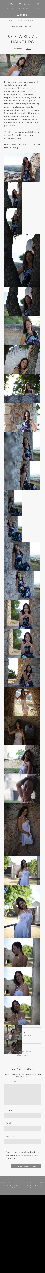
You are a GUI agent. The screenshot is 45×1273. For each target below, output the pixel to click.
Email (9, 1123)
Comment (11, 1082)
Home (11, 21)
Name (9, 1110)
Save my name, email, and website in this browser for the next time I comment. (22, 1155)
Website (10, 1136)
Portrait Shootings (26, 21)
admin (28, 49)
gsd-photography (22, 4)
